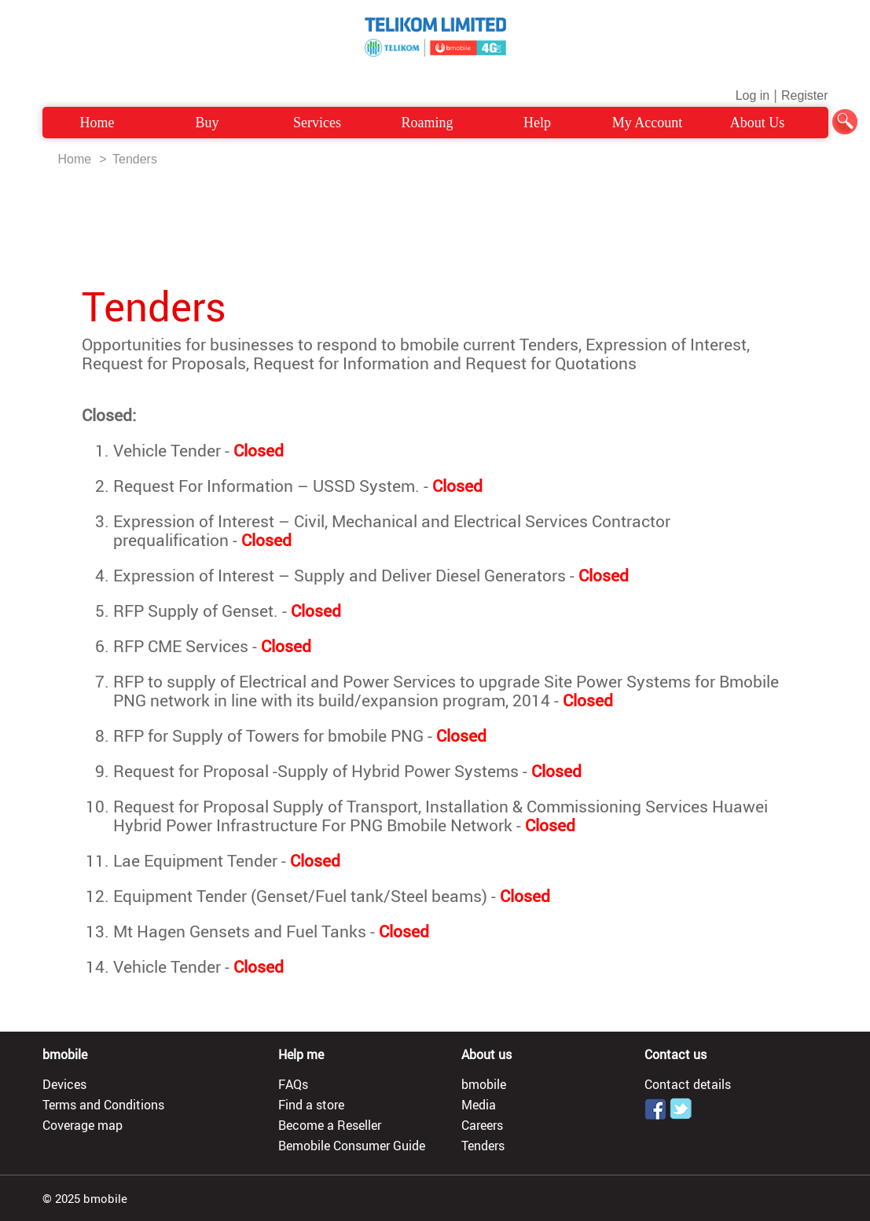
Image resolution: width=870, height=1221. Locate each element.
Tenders (134, 159)
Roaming (427, 122)
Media (478, 1104)
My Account (647, 122)
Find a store (311, 1104)
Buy (206, 122)
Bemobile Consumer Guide (351, 1145)
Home (97, 122)
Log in (753, 95)
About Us (757, 122)
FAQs (293, 1084)
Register (804, 95)
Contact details (687, 1084)
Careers (482, 1125)
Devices (64, 1084)
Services (317, 122)
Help (537, 122)
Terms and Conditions (103, 1104)
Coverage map (82, 1125)
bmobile (483, 1084)
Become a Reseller (329, 1125)
